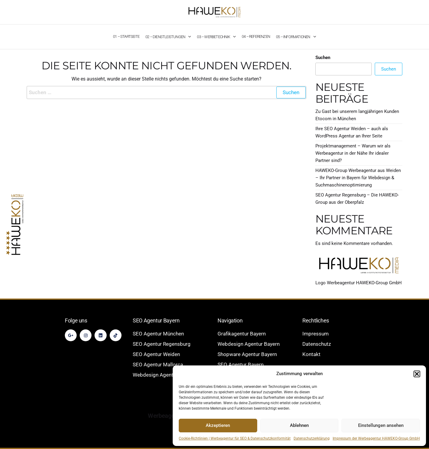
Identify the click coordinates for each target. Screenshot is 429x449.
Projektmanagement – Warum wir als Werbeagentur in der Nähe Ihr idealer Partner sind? (353, 153)
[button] (417, 374)
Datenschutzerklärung (312, 438)
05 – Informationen (293, 37)
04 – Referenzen (256, 36)
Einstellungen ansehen (381, 425)
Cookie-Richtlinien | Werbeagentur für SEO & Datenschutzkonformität (235, 438)
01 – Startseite (126, 36)
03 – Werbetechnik (213, 37)
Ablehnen (299, 425)
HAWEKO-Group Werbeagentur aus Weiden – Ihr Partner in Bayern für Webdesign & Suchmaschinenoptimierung (358, 178)
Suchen (322, 57)
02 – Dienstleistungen (165, 37)
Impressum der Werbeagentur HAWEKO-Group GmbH (376, 438)
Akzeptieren (218, 425)
